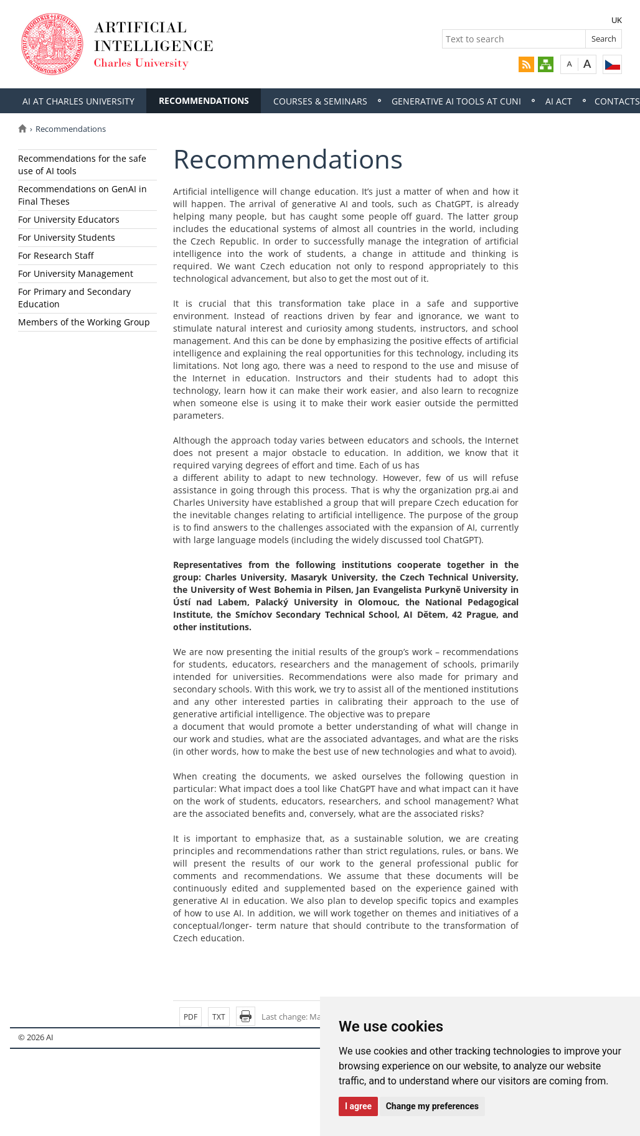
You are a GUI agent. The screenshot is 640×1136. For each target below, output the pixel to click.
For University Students (66, 237)
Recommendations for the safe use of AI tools (82, 164)
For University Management (75, 273)
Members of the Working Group (84, 322)
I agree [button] (358, 1106)
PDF (190, 1017)
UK (616, 20)
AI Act (558, 101)
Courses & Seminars (320, 101)
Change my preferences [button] (432, 1106)
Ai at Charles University (78, 101)
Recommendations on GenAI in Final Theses (82, 195)
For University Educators (69, 219)
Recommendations (204, 100)
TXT (218, 1017)
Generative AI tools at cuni (456, 101)
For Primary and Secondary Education (74, 298)
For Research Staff (55, 255)
